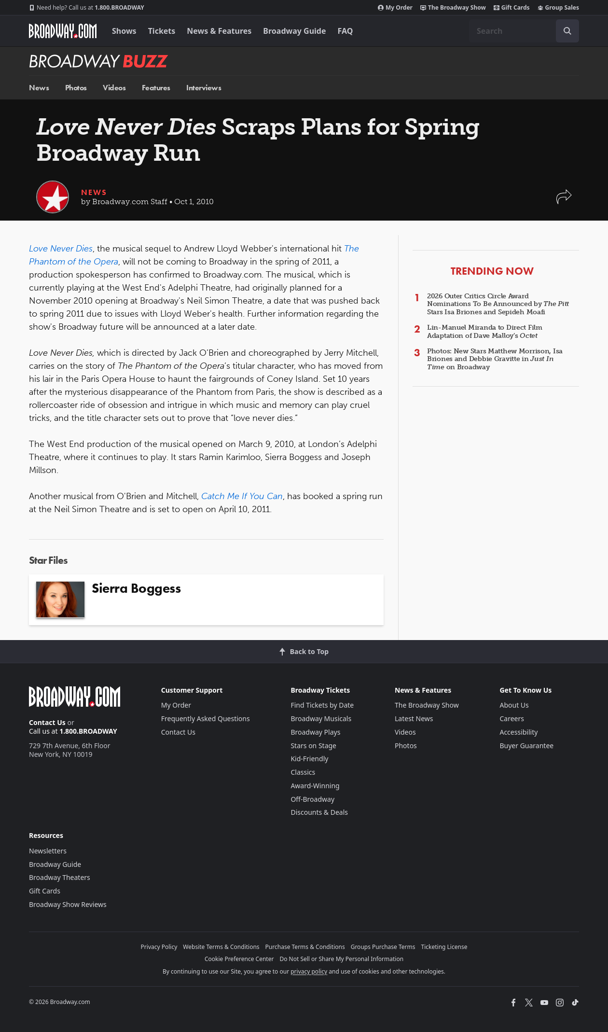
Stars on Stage (313, 745)
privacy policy (308, 971)
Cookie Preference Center (239, 959)
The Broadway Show (453, 8)
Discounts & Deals (319, 812)
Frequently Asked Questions (205, 718)
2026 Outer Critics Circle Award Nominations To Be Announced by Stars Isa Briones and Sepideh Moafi (498, 304)
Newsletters (48, 850)
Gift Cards (512, 8)
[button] (564, 201)
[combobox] (524, 30)
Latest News (414, 718)
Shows (124, 31)
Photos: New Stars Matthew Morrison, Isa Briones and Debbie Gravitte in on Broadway (495, 359)
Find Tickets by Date (322, 705)
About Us (513, 705)
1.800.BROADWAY (86, 8)
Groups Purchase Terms (383, 947)
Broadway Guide (294, 31)
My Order (395, 8)
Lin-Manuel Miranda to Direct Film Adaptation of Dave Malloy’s (484, 331)
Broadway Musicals (320, 718)
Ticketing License (444, 947)
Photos (76, 87)
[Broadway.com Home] (63, 31)
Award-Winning (314, 785)
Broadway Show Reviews (68, 904)
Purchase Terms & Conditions (305, 947)
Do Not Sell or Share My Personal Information (341, 959)
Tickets (162, 31)
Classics (302, 772)
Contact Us (47, 722)
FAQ (345, 31)
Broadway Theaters (59, 877)
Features (156, 87)
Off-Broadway (312, 799)
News (39, 87)
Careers (511, 718)
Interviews (203, 87)
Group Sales (558, 8)
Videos (114, 87)
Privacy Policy (159, 947)
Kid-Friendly (309, 758)
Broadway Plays (315, 732)
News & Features (219, 31)
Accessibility (518, 732)
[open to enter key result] (567, 30)
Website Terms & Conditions (221, 947)
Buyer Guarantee (526, 745)
